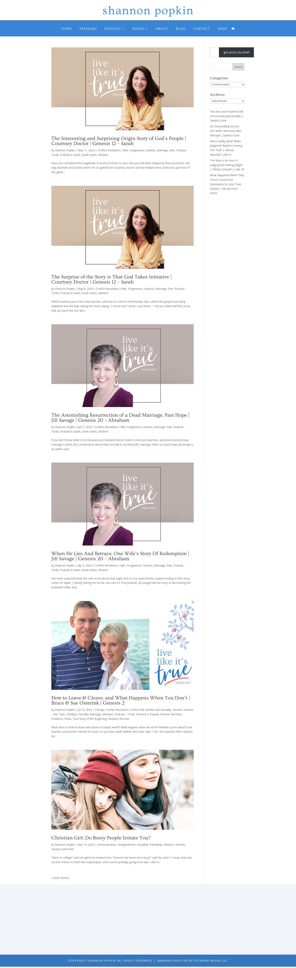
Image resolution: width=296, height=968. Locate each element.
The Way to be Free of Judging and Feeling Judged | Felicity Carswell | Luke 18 (227, 165)
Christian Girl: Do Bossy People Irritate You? (100, 838)
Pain (172, 150)
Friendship (156, 844)
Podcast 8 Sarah (70, 155)
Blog (181, 29)
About (162, 29)
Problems (57, 719)
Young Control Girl (62, 849)
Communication (106, 844)
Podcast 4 (142, 714)
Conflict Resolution (108, 150)
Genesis (150, 150)
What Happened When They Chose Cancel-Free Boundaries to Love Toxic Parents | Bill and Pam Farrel (227, 184)
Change (99, 709)
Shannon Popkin (65, 150)
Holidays (72, 714)
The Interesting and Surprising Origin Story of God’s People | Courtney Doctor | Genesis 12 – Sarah (118, 141)
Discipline (142, 844)
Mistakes (107, 714)
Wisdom (103, 155)
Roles (68, 719)
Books (139, 29)
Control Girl (137, 709)
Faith (125, 150)
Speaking (88, 29)
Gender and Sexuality (158, 709)
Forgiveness (137, 150)
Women (124, 719)
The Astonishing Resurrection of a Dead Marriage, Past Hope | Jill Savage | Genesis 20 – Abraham (120, 417)
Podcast (113, 29)
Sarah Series (89, 155)
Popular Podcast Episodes (166, 714)
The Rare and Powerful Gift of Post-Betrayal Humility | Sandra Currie (226, 116)
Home (66, 29)
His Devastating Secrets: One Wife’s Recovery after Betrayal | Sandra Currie (226, 130)
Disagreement (126, 844)
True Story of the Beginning (90, 719)
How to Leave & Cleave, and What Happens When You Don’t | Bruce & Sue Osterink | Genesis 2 (120, 700)
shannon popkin (148, 10)
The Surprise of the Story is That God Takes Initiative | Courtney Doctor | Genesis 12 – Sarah (111, 279)
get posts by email (236, 52)
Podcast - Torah (125, 714)
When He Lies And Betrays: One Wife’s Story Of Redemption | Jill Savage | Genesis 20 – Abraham (120, 556)
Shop (222, 29)
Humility (83, 714)
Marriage (162, 150)
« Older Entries (60, 878)
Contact (201, 29)
